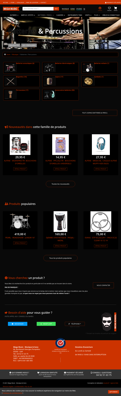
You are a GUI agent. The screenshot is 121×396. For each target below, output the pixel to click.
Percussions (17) (22, 90)
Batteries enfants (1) (101, 63)
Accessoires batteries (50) (64, 90)
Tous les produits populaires (60, 258)
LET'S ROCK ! (113, 392)
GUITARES (13, 15)
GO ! (56, 9)
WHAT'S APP (46, 324)
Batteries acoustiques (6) (25, 63)
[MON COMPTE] (100, 8)
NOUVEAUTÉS (14, 45)
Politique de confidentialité (12, 393)
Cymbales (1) (99, 77)
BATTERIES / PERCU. (45, 15)
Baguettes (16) (21, 77)
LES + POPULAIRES (29, 45)
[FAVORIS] (109, 8)
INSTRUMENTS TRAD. (75, 15)
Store (12, 2)
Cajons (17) (59, 77)
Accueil (5, 2)
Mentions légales (8, 386)
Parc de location (32, 2)
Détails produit (20, 169)
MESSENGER (17, 324)
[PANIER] (115, 8)
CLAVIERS (59, 15)
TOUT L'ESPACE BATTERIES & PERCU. (95, 113)
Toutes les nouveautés (60, 184)
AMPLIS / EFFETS (27, 15)
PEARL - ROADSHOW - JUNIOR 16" (20, 237)
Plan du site (28, 386)
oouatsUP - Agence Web (110, 383)
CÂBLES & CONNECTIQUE (111, 15)
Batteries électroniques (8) (65, 63)
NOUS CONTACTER (103, 285)
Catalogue (20, 2)
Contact (43, 2)
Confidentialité (19, 386)
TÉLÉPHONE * (75, 324)
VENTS (87, 15)
